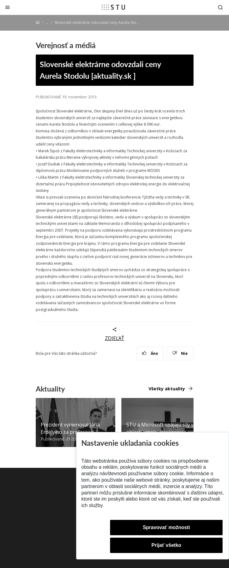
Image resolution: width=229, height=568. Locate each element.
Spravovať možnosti (166, 527)
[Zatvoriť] (7, 7)
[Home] (37, 22)
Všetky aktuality (167, 389)
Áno (150, 353)
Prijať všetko (166, 545)
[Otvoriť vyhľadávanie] (220, 7)
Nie (180, 353)
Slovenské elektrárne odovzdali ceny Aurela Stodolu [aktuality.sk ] (100, 70)
